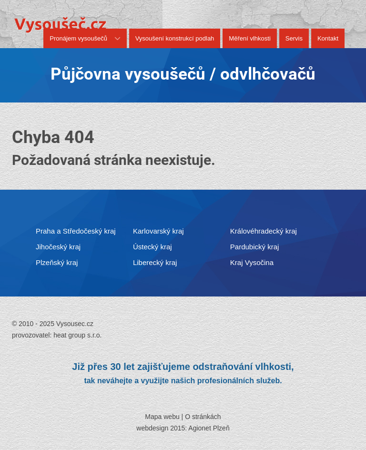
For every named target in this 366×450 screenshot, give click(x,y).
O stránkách (203, 416)
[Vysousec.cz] (60, 25)
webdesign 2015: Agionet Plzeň (182, 428)
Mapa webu (162, 416)
